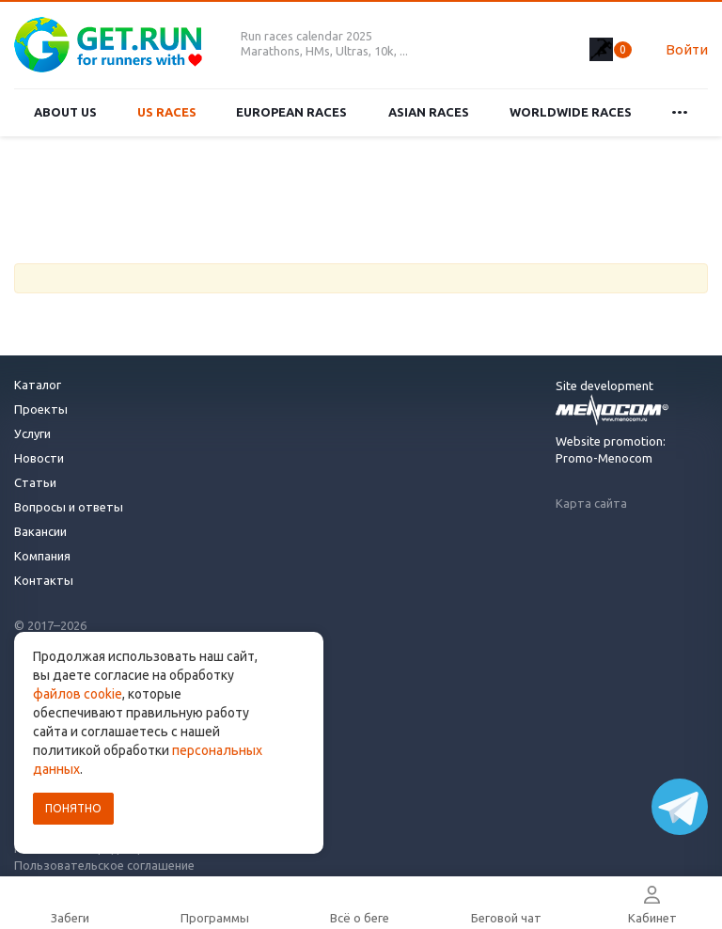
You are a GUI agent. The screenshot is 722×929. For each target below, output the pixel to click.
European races (291, 111)
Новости (39, 457)
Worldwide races (571, 111)
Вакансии (40, 531)
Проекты (41, 409)
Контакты (43, 580)
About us (65, 111)
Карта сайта (591, 503)
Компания (42, 555)
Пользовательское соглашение (104, 865)
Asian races (428, 111)
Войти (687, 49)
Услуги (32, 433)
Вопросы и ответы (68, 506)
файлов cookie (77, 693)
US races (166, 111)
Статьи (35, 482)
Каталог (37, 384)
